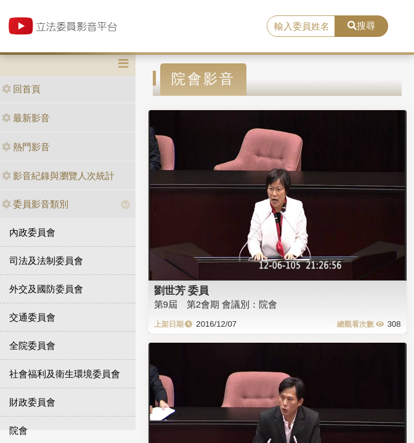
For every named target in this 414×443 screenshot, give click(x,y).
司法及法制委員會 (46, 260)
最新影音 (26, 118)
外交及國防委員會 (46, 289)
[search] (301, 26)
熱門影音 (26, 147)
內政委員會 (32, 232)
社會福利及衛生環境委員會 (64, 374)
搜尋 (361, 25)
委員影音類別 (35, 204)
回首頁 (21, 89)
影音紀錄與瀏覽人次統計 (58, 175)
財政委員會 (32, 402)
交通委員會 (32, 317)
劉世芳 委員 (181, 290)
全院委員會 (32, 345)
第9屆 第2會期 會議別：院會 (216, 304)
